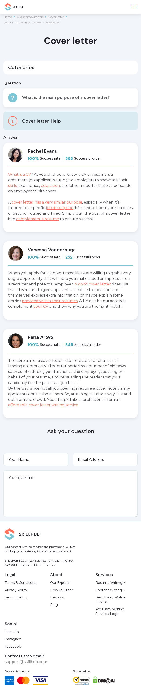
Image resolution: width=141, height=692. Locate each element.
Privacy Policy (16, 590)
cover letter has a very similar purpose (47, 202)
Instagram (13, 639)
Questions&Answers (30, 17)
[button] (133, 7)
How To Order (61, 590)
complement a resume (37, 219)
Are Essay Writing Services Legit (109, 611)
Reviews (57, 597)
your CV (40, 306)
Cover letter (56, 17)
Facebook (13, 646)
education (50, 185)
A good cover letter (93, 284)
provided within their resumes (50, 301)
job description (59, 208)
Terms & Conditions (20, 583)
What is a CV (19, 174)
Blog (54, 605)
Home (8, 17)
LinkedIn (12, 632)
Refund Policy (16, 597)
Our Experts (59, 583)
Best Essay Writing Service (110, 599)
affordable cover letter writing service (43, 405)
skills (12, 185)
